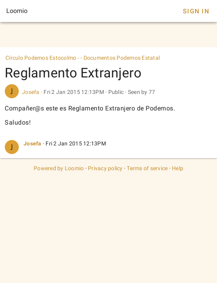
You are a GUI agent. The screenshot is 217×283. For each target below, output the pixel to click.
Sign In (196, 11)
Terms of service (147, 168)
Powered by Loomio (59, 168)
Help (177, 168)
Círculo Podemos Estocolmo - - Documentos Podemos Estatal (82, 58)
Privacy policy (105, 168)
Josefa (31, 92)
